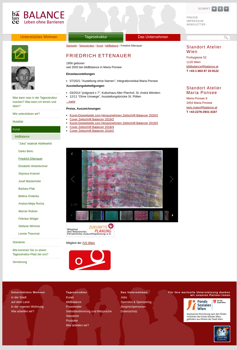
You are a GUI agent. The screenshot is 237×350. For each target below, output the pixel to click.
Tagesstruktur (96, 37)
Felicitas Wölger (28, 218)
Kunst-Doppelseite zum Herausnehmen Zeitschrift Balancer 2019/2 (114, 123)
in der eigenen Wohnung (27, 306)
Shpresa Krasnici (29, 173)
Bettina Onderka (28, 196)
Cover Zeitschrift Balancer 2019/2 (92, 119)
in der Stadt (18, 297)
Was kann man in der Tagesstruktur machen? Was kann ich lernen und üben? (35, 102)
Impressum (195, 21)
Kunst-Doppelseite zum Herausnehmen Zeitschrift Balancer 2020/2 (114, 115)
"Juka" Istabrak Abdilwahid (35, 143)
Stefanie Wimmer (29, 226)
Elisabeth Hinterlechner (33, 166)
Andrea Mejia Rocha (31, 203)
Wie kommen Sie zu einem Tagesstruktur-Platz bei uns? (30, 252)
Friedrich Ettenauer (30, 158)
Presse (192, 17)
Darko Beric (25, 151)
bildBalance (22, 136)
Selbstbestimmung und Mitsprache (89, 311)
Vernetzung (20, 262)
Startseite (71, 45)
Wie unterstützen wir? (26, 113)
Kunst (16, 129)
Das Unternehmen (153, 37)
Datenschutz (129, 311)
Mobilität (18, 121)
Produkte (72, 320)
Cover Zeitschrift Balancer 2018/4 (92, 127)
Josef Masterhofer (29, 181)
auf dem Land (20, 302)
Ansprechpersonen (133, 306)
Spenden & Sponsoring (136, 302)
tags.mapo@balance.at (201, 107)
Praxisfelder (74, 306)
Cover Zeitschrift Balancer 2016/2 (92, 130)
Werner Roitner (28, 211)
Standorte (19, 242)
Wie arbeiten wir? (22, 311)
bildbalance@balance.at (202, 66)
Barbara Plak (26, 188)
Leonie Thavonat (28, 233)
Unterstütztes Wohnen (38, 37)
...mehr (71, 101)
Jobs (124, 297)
